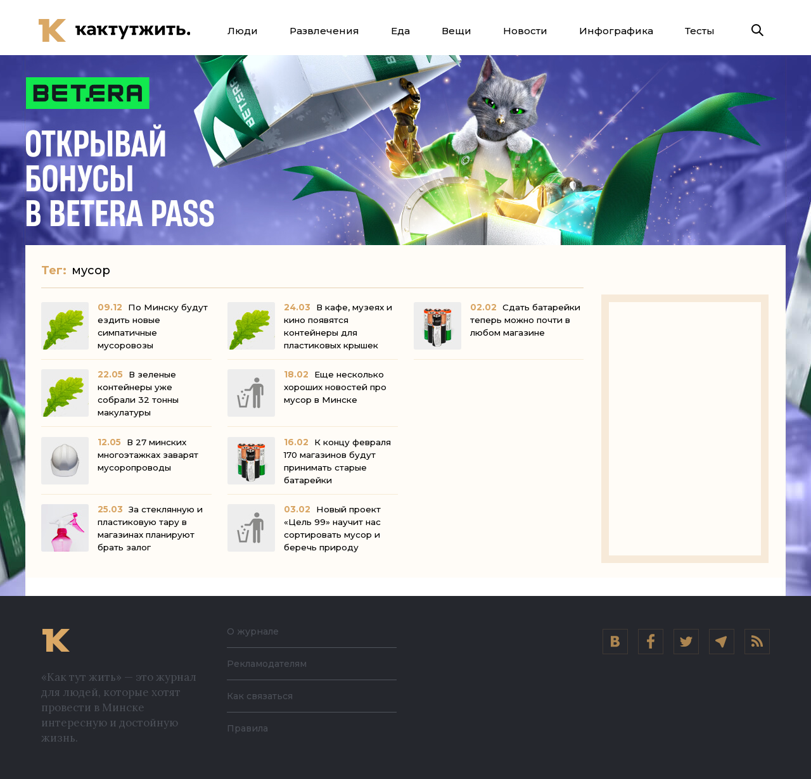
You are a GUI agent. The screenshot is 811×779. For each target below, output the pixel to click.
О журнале (256, 631)
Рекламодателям (274, 663)
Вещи (456, 31)
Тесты (700, 31)
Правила (250, 728)
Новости (525, 31)
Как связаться (264, 696)
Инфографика (616, 31)
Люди (242, 31)
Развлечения (324, 31)
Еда (400, 31)
